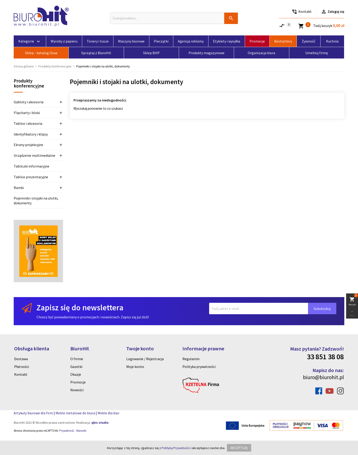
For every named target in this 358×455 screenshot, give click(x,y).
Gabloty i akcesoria (28, 102)
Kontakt (20, 374)
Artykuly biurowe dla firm (33, 413)
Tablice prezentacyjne (31, 177)
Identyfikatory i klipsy (31, 134)
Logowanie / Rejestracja (145, 359)
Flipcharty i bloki (27, 112)
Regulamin (191, 359)
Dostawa (21, 359)
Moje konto (135, 366)
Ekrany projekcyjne (28, 144)
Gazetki (76, 366)
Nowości (77, 390)
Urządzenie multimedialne (34, 155)
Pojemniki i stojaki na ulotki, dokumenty (36, 200)
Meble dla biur (108, 413)
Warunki (81, 431)
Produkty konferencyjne (29, 83)
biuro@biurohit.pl (323, 377)
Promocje (78, 382)
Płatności (21, 366)
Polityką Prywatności (176, 448)
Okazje (75, 374)
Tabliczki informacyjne (31, 166)
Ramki (19, 187)
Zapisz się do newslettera (80, 307)
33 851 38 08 (325, 356)
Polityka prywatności (199, 366)
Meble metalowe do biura (75, 413)
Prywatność (66, 431)
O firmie (76, 359)
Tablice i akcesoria (28, 123)
